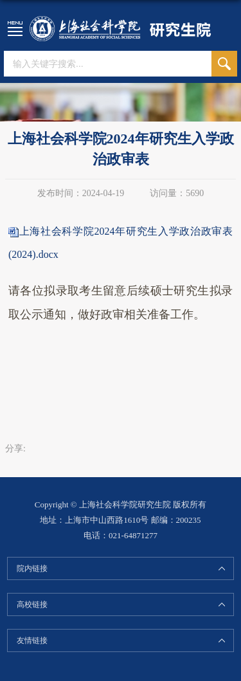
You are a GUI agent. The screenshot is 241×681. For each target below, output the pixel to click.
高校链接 (32, 604)
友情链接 (32, 640)
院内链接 (32, 568)
